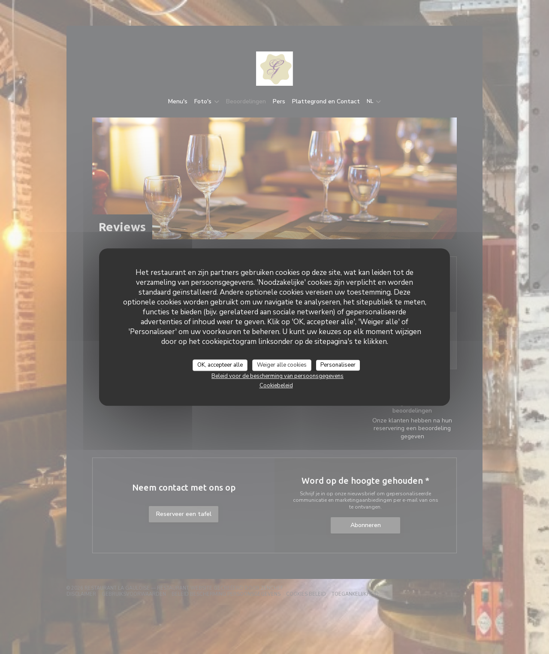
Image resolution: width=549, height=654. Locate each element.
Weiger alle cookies (282, 365)
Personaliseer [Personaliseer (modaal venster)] (338, 365)
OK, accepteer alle (220, 365)
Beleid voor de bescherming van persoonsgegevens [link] (277, 376)
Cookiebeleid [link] (276, 385)
